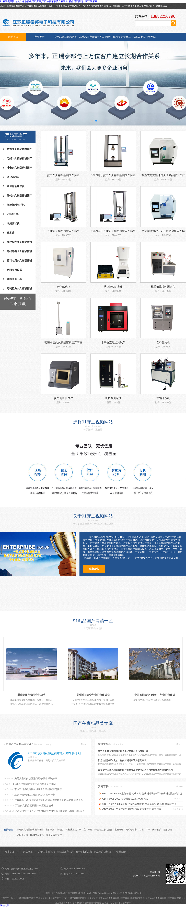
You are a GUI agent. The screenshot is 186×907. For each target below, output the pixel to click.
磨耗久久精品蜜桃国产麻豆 (17, 197)
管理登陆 (121, 851)
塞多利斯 (50, 829)
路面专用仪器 (14, 269)
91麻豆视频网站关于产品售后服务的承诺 (34, 784)
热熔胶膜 (156, 829)
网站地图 (4, 905)
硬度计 (10, 232)
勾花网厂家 (144, 829)
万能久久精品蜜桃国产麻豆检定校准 (34, 805)
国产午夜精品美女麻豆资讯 (118, 38)
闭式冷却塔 (131, 829)
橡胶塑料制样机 (16, 204)
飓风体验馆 (22, 835)
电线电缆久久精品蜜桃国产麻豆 (17, 253)
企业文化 (94, 568)
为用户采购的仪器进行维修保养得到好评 (35, 778)
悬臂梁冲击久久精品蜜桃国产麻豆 (161, 898)
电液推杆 (118, 829)
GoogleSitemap (105, 893)
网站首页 (13, 36)
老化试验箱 (114, 6)
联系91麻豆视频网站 (144, 36)
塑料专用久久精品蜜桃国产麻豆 (17, 262)
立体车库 (88, 829)
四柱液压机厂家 (73, 829)
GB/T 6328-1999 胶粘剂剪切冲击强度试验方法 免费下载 (131, 809)
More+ (84, 744)
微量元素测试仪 (54, 835)
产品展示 (39, 36)
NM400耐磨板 (37, 835)
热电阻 (60, 829)
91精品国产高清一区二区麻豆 (92, 38)
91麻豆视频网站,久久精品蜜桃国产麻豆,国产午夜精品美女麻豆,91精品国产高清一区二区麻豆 (48, 1)
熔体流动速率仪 (16, 186)
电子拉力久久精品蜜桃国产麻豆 (116, 903)
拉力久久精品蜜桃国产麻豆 (40, 6)
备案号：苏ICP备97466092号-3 (126, 893)
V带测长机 (13, 214)
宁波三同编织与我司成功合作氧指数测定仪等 (38, 789)
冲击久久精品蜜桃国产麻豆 (95, 6)
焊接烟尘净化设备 (103, 829)
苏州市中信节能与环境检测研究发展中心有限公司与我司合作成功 (49, 811)
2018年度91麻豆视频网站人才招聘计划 (34, 794)
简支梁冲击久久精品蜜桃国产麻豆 (138, 6)
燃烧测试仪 (13, 223)
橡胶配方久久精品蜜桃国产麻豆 (17, 243)
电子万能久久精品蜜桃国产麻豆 (87, 903)
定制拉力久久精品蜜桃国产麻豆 (17, 290)
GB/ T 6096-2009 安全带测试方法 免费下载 (125, 798)
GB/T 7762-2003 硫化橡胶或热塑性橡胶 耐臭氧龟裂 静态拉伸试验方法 (139, 804)
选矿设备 (168, 829)
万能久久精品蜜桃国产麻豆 (67, 6)
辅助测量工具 (14, 279)
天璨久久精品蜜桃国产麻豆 (30, 829)
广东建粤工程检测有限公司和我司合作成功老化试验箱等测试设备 (48, 800)
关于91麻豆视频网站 (65, 36)
